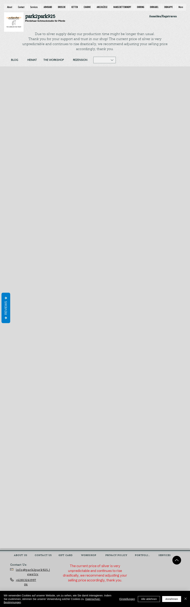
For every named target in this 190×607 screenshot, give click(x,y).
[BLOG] (14, 60)
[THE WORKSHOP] (53, 60)
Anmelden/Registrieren (163, 16)
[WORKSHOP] (89, 555)
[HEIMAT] (31, 60)
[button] (104, 60)
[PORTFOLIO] (143, 555)
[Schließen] (185, 599)
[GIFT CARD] (66, 555)
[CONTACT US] (43, 555)
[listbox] (104, 60)
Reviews (5, 307)
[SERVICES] (165, 555)
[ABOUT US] (21, 555)
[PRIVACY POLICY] (117, 555)
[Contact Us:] (21, 565)
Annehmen (171, 599)
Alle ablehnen (149, 599)
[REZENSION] (80, 60)
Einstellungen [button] (127, 599)
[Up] (176, 560)
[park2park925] (42, 17)
